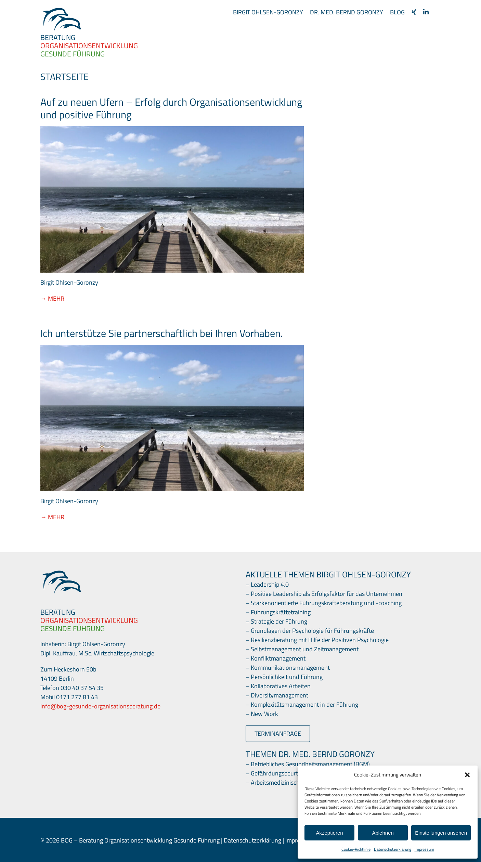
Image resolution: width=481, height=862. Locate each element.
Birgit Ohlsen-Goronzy (268, 12)
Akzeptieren (329, 833)
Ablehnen (382, 833)
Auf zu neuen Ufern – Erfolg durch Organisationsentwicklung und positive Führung (171, 108)
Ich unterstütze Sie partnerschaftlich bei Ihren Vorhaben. (161, 333)
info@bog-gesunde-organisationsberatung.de (100, 706)
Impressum (424, 849)
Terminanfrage (278, 733)
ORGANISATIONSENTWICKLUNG (89, 620)
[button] (467, 774)
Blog (397, 12)
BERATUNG (57, 37)
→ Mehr (52, 298)
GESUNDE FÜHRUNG (72, 53)
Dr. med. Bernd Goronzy (346, 12)
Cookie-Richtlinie (355, 849)
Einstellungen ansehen (441, 833)
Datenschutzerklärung (392, 849)
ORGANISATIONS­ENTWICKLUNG (89, 45)
